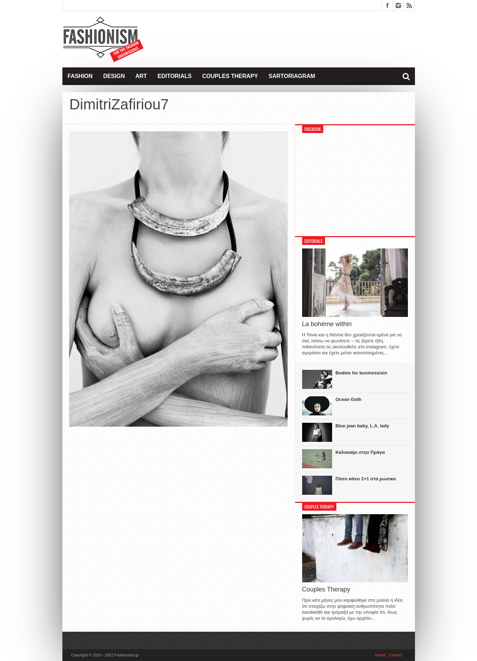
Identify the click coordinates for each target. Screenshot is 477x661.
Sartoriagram (292, 76)
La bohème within (327, 324)
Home (380, 655)
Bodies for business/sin (361, 372)
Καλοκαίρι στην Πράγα (360, 452)
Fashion (80, 76)
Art (141, 76)
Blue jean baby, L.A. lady (362, 425)
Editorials (175, 76)
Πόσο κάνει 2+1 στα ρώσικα (366, 478)
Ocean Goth (349, 399)
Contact (396, 655)
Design (114, 76)
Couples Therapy (230, 76)
